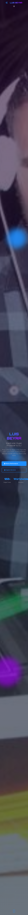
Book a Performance (11, 463)
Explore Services (10, 470)
